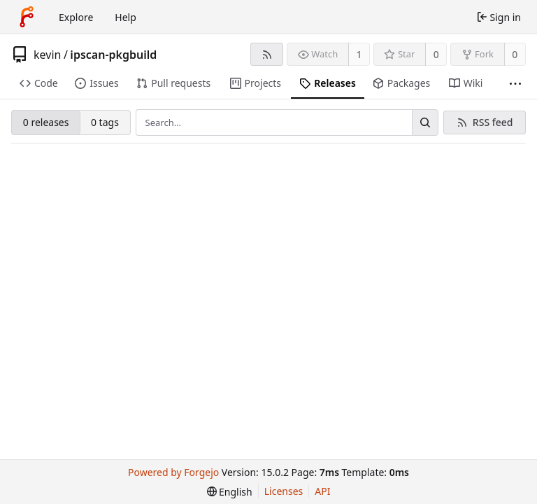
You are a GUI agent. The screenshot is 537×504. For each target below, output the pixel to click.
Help (125, 17)
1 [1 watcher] (359, 54)
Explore (76, 17)
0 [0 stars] (436, 54)
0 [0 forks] (514, 54)
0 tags (105, 122)
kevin (47, 55)
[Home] (26, 16)
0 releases (46, 122)
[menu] (229, 491)
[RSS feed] (266, 54)
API (322, 491)
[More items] (515, 84)
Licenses (283, 491)
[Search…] (425, 122)
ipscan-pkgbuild (113, 55)
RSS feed (493, 122)
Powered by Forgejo (173, 472)
